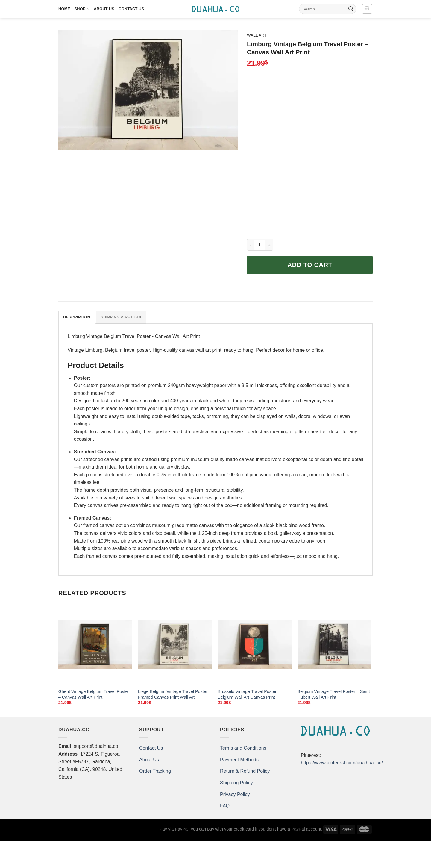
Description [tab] (76, 317)
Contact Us (131, 9)
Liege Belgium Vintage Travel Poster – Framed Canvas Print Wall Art (174, 694)
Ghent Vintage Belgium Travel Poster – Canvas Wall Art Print (93, 694)
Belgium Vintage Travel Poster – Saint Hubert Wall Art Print (334, 694)
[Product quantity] (259, 245)
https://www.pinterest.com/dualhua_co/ (342, 762)
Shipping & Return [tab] (121, 317)
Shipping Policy (236, 782)
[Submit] (351, 9)
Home (64, 9)
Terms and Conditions (243, 748)
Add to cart (309, 264)
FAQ (225, 805)
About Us (104, 9)
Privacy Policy (235, 794)
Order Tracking (155, 771)
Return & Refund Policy (245, 771)
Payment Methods (239, 759)
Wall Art (257, 35)
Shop (81, 9)
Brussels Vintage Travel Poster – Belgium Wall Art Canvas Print (249, 694)
